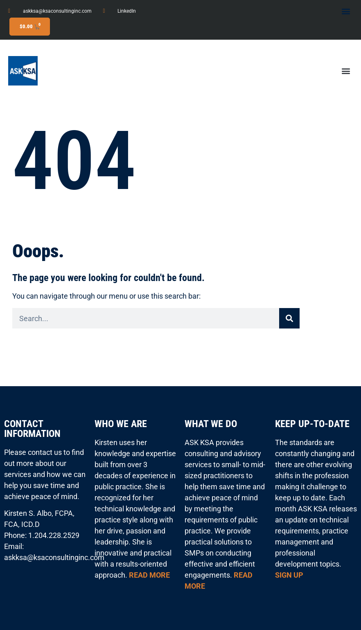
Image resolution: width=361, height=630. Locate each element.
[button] (346, 11)
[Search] (289, 318)
